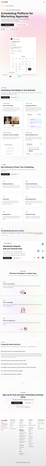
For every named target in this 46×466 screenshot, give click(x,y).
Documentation (41, 428)
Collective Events (32, 425)
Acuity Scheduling (22, 425)
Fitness (30, 441)
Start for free (5, 97)
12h (11, 53)
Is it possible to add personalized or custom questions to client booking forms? (23, 367)
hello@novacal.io (4, 427)
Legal (30, 434)
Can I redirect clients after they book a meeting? (23, 370)
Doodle (20, 423)
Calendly (21, 421)
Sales (30, 431)
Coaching (30, 444)
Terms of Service (41, 423)
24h (13, 53)
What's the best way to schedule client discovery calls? (23, 360)
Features (12, 423)
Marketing (31, 429)
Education (30, 438)
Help (39, 427)
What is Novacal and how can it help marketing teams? (23, 351)
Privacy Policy (40, 421)
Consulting (31, 436)
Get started (7, 24)
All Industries (31, 446)
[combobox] (17, 51)
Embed (30, 423)
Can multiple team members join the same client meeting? (23, 364)
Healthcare (31, 433)
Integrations (21, 447)
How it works (12, 421)
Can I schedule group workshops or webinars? (23, 374)
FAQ (11, 427)
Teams (30, 421)
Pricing (11, 425)
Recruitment (31, 443)
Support (30, 439)
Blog (20, 448)
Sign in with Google (21, 25)
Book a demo (15, 97)
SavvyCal (21, 427)
